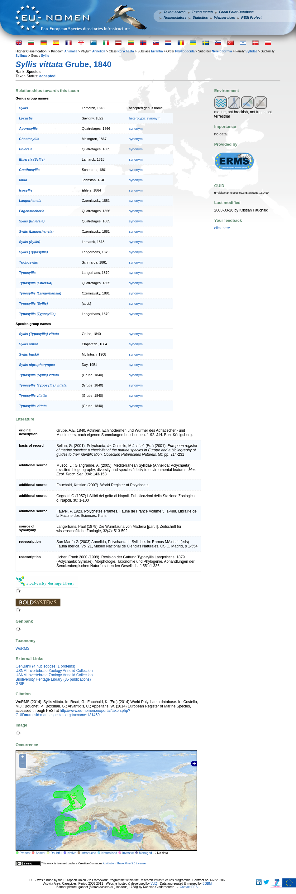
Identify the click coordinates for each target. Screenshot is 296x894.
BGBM (207, 883)
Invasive (128, 853)
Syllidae (251, 51)
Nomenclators (175, 17)
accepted (47, 76)
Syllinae (21, 55)
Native (71, 853)
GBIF (20, 684)
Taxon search (175, 12)
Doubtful (56, 853)
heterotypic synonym (144, 118)
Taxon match (202, 12)
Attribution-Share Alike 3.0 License (124, 863)
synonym (136, 128)
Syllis (45, 55)
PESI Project (251, 17)
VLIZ (153, 883)
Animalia (70, 51)
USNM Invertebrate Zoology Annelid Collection (54, 670)
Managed (145, 853)
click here (222, 228)
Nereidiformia (222, 51)
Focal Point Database (236, 12)
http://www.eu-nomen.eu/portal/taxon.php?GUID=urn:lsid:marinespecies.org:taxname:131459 (73, 712)
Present (25, 853)
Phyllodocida (184, 51)
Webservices (224, 17)
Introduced (88, 853)
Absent (40, 853)
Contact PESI (189, 887)
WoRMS (22, 648)
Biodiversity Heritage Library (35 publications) (53, 679)
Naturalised (109, 853)
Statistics (200, 17)
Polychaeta (125, 51)
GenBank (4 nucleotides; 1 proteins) (45, 666)
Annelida (98, 51)
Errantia (157, 51)
